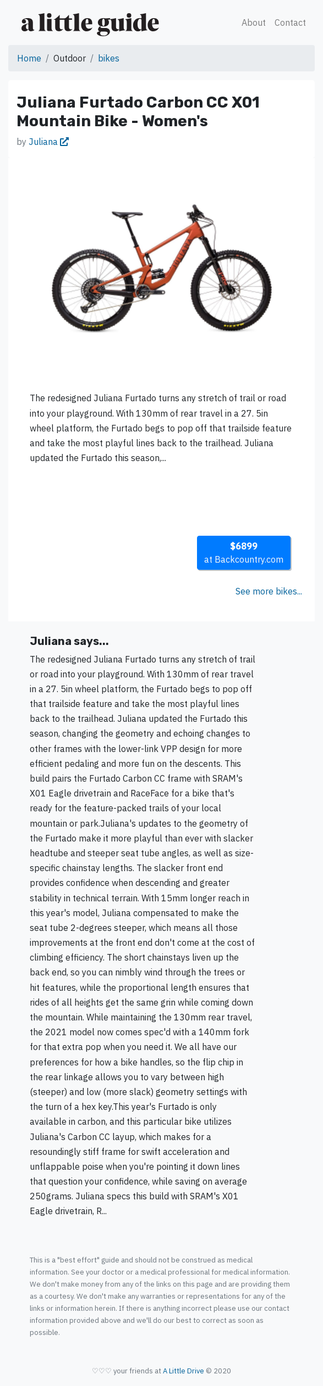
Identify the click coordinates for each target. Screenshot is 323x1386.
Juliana (49, 141)
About (254, 22)
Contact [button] (290, 22)
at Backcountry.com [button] (243, 553)
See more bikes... (269, 591)
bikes (108, 58)
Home (29, 58)
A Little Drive (183, 1371)
